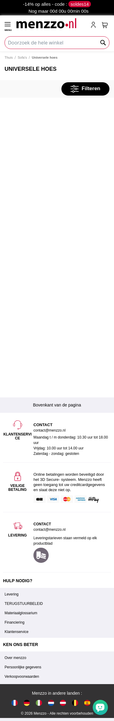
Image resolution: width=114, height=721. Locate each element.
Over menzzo (15, 658)
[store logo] (51, 23)
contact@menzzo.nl (49, 529)
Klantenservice (17, 632)
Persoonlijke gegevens (23, 667)
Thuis (9, 57)
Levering (12, 594)
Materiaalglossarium (21, 613)
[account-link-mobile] (94, 25)
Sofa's (22, 57)
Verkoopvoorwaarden (22, 676)
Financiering (14, 622)
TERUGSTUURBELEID (24, 604)
